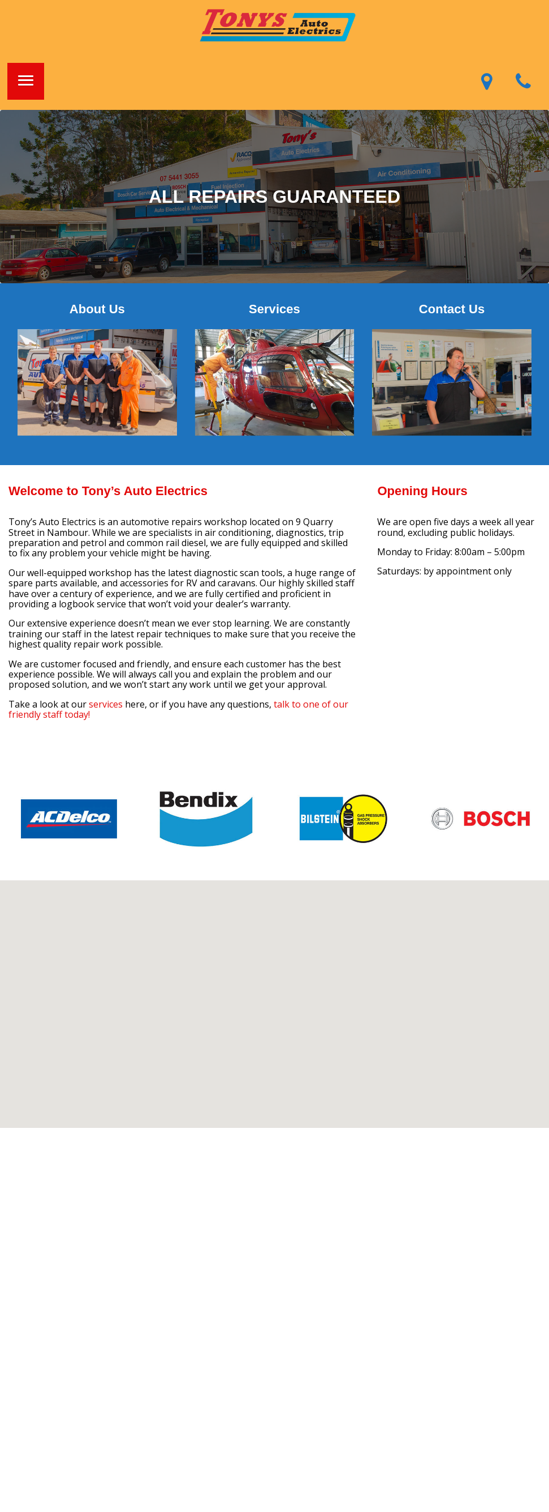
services (106, 704)
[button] (25, 81)
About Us (97, 309)
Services (274, 309)
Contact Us (452, 309)
